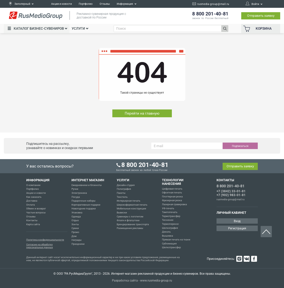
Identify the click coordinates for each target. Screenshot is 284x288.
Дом (74, 236)
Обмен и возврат (36, 208)
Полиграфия (124, 188)
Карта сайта (33, 224)
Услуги (80, 28)
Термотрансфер (171, 216)
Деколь (166, 231)
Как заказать (33, 196)
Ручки (74, 188)
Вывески (122, 212)
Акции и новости (61, 3)
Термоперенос (170, 224)
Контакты (31, 220)
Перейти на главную (142, 113)
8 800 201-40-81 (230, 186)
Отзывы (105, 3)
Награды (76, 240)
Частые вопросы (36, 212)
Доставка (31, 200)
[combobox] (167, 28)
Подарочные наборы (83, 200)
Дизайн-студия (126, 185)
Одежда (76, 216)
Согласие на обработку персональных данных (39, 246)
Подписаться (240, 146)
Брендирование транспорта (133, 224)
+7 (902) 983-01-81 (231, 195)
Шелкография (170, 228)
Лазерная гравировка (174, 204)
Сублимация (169, 243)
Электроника (79, 192)
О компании (33, 185)
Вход (237, 221)
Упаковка (76, 212)
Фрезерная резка (172, 200)
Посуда (75, 196)
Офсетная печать (172, 192)
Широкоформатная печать (132, 204)
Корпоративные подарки (85, 204)
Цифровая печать (172, 188)
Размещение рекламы (130, 228)
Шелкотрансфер (171, 247)
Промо (75, 232)
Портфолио (86, 3)
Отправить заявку (260, 16)
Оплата (30, 204)
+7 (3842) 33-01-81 (231, 191)
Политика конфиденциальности (45, 239)
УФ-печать (168, 208)
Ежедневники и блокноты (86, 185)
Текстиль (122, 196)
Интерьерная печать (128, 200)
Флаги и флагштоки (128, 220)
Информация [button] (126, 3)
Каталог (37, 28)
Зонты (75, 224)
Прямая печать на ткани (176, 239)
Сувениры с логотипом (130, 216)
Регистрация (237, 228)
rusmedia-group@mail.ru (230, 199)
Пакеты (121, 192)
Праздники (78, 244)
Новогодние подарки (83, 208)
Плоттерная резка (172, 196)
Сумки (75, 228)
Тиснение (167, 220)
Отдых (75, 220)
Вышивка (167, 235)
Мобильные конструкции (131, 208)
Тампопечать (169, 212)
